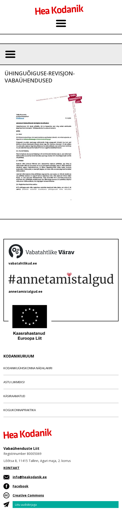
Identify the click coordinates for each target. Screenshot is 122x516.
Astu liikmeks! (14, 382)
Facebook (20, 486)
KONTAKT (11, 468)
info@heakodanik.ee (30, 477)
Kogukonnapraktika (19, 410)
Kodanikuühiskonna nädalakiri (27, 368)
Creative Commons (28, 495)
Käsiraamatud (14, 396)
